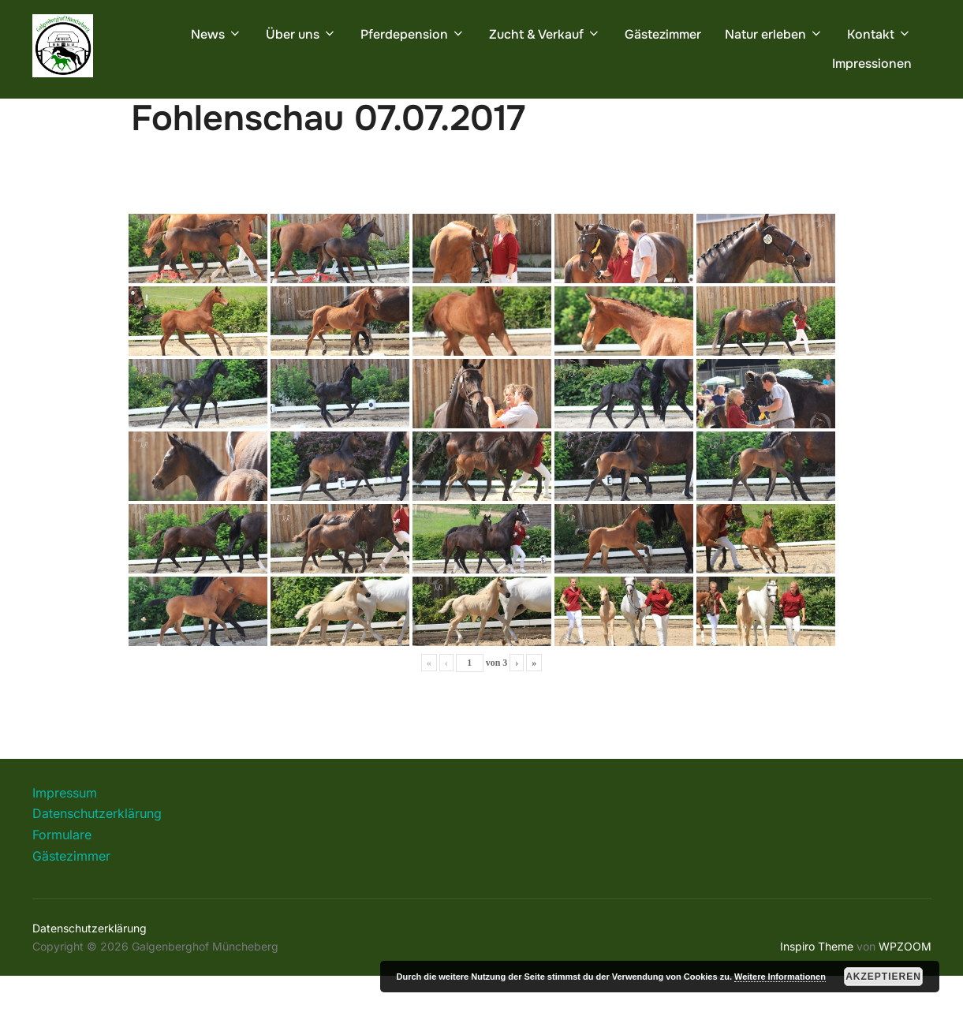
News (216, 34)
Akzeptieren (883, 976)
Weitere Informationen (780, 976)
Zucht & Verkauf (545, 34)
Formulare (61, 875)
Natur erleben (774, 34)
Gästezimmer (663, 34)
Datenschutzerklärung (97, 853)
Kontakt (879, 34)
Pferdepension (412, 34)
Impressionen (872, 63)
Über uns (301, 34)
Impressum (64, 833)
